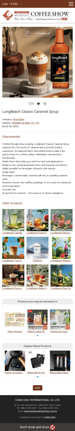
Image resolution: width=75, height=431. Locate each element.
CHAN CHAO (49, 417)
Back (37, 388)
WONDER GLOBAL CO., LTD (25, 123)
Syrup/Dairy (18, 119)
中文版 (13, 3)
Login (5, 3)
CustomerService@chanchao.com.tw (40, 411)
